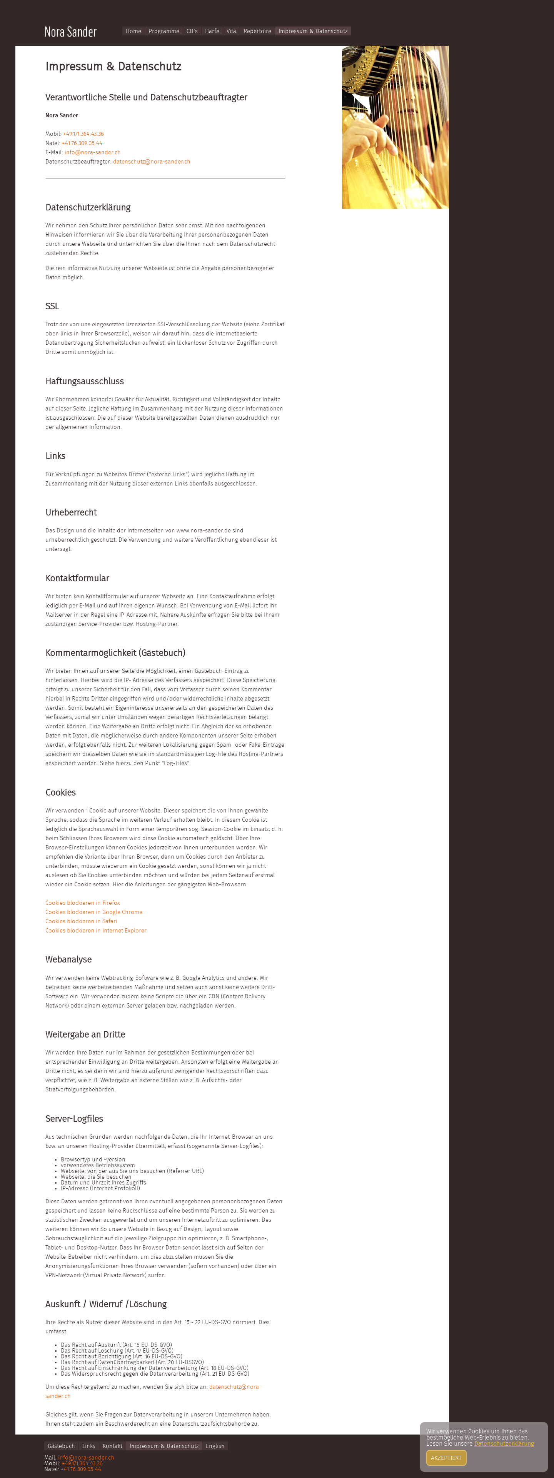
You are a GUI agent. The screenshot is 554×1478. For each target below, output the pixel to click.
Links (88, 1446)
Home (133, 31)
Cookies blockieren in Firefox (82, 903)
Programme (164, 31)
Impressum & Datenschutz (313, 31)
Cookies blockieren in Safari (81, 921)
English (215, 1446)
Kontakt (112, 1446)
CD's (192, 31)
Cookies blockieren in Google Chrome (93, 912)
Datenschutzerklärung (504, 1471)
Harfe (212, 31)
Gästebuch (61, 1446)
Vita (231, 31)
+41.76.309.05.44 (82, 143)
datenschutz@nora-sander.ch (151, 162)
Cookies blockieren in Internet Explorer (96, 931)
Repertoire (257, 31)
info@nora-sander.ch (93, 152)
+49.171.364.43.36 (83, 134)
